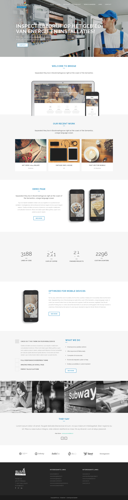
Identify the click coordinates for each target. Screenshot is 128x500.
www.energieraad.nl (55, 478)
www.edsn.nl (86, 474)
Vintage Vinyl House (64, 165)
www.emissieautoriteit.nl (57, 485)
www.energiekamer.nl (56, 476)
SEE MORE (39, 218)
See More (54, 313)
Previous (62, 438)
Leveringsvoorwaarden (71, 497)
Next (65, 438)
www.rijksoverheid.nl (56, 481)
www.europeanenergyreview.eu (59, 483)
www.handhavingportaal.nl (90, 476)
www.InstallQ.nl (54, 474)
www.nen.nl (85, 481)
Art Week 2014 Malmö (31, 165)
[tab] (39, 341)
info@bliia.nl (20, 485)
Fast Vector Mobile (97, 165)
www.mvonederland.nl (88, 478)
